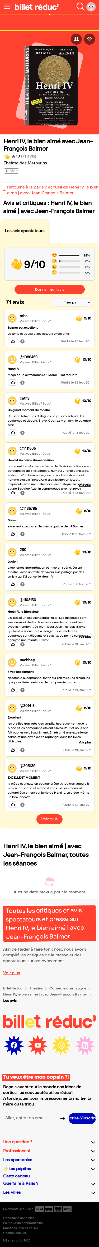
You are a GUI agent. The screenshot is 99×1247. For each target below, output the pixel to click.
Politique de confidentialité (23, 1223)
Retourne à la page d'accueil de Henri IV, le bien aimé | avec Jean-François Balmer (52, 190)
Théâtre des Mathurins (25, 163)
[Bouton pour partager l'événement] (76, 39)
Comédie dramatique (67, 988)
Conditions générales (18, 1218)
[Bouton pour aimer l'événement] (89, 39)
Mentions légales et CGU (21, 1228)
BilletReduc (12, 988)
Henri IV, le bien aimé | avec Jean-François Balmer (45, 994)
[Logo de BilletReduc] (37, 7)
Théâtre (36, 988)
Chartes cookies (15, 1233)
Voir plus (11, 973)
